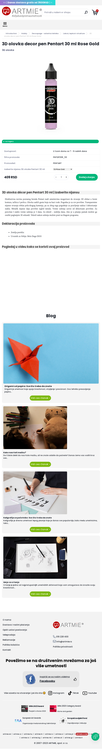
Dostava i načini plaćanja (16, 626)
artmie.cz (17, 735)
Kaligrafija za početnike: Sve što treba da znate (27, 519)
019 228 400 (62, 637)
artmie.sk (7, 735)
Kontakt (7, 651)
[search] (86, 13)
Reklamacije (9, 641)
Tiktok (73, 694)
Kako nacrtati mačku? (14, 453)
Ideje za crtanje (11, 583)
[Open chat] (95, 737)
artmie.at (58, 738)
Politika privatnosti (63, 647)
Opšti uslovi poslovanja (15, 631)
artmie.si (59, 735)
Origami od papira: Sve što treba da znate (28, 387)
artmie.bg (36, 738)
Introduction (11, 33)
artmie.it (78, 738)
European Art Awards (32, 719)
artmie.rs (49, 735)
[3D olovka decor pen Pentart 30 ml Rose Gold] (51, 96)
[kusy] (55, 178)
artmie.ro (25, 738)
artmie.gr (69, 738)
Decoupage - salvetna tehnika (45, 33)
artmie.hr (39, 735)
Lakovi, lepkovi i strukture (74, 33)
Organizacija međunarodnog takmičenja (39, 724)
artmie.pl (69, 735)
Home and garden (64, 712)
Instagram (56, 694)
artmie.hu (28, 735)
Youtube (90, 694)
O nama (7, 621)
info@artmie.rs (64, 642)
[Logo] (22, 12)
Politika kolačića (11, 646)
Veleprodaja (9, 636)
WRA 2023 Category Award (69, 707)
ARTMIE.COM (82, 735)
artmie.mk (47, 738)
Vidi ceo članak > (40, 399)
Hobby (24, 33)
